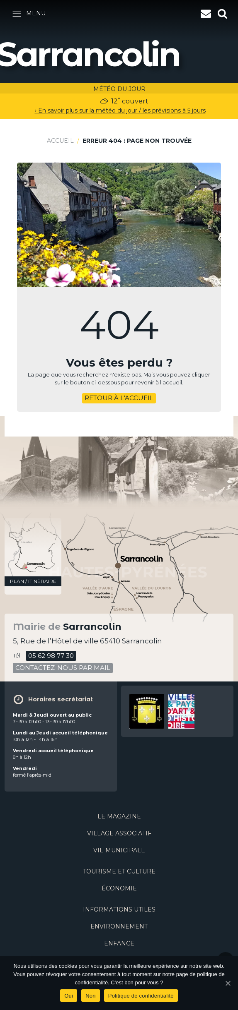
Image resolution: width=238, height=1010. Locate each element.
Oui (68, 996)
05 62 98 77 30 (51, 656)
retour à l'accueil (119, 398)
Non (90, 996)
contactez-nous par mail (62, 668)
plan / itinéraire (33, 581)
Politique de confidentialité (141, 996)
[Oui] (227, 983)
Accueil (60, 140)
